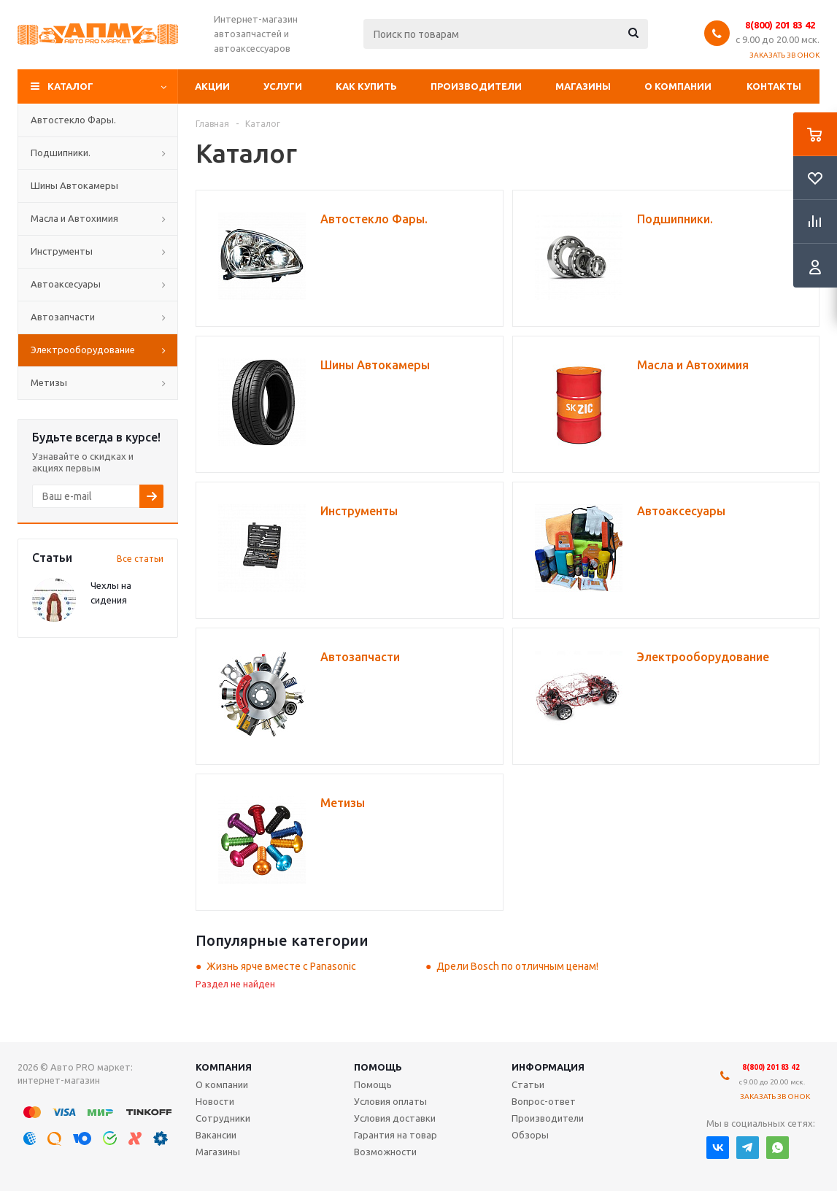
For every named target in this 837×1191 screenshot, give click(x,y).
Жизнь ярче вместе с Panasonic (281, 966)
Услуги (282, 86)
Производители (476, 86)
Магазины (583, 86)
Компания (224, 1067)
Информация (548, 1067)
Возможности (385, 1151)
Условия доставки (395, 1118)
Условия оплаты (390, 1101)
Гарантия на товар (395, 1135)
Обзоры (530, 1135)
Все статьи (140, 558)
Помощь (378, 1067)
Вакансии (216, 1135)
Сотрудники (223, 1118)
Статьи (528, 1084)
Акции (212, 86)
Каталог (70, 86)
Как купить (366, 86)
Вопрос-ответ (544, 1101)
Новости (215, 1101)
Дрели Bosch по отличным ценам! (517, 966)
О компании (677, 86)
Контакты (774, 86)
